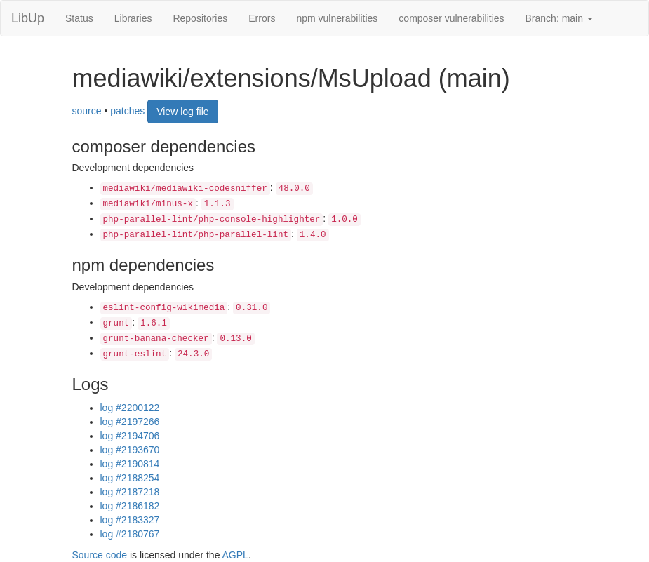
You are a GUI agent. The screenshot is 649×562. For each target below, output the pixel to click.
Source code (100, 555)
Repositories (200, 18)
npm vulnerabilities (336, 18)
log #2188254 (130, 477)
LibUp (27, 18)
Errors (261, 18)
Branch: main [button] (559, 18)
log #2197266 (130, 421)
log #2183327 (130, 520)
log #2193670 (130, 449)
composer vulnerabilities (451, 18)
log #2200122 (130, 407)
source (87, 110)
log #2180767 (130, 534)
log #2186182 (130, 505)
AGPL (235, 555)
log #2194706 (130, 435)
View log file (182, 111)
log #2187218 (130, 491)
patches (127, 110)
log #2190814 (130, 463)
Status (79, 18)
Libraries (133, 18)
